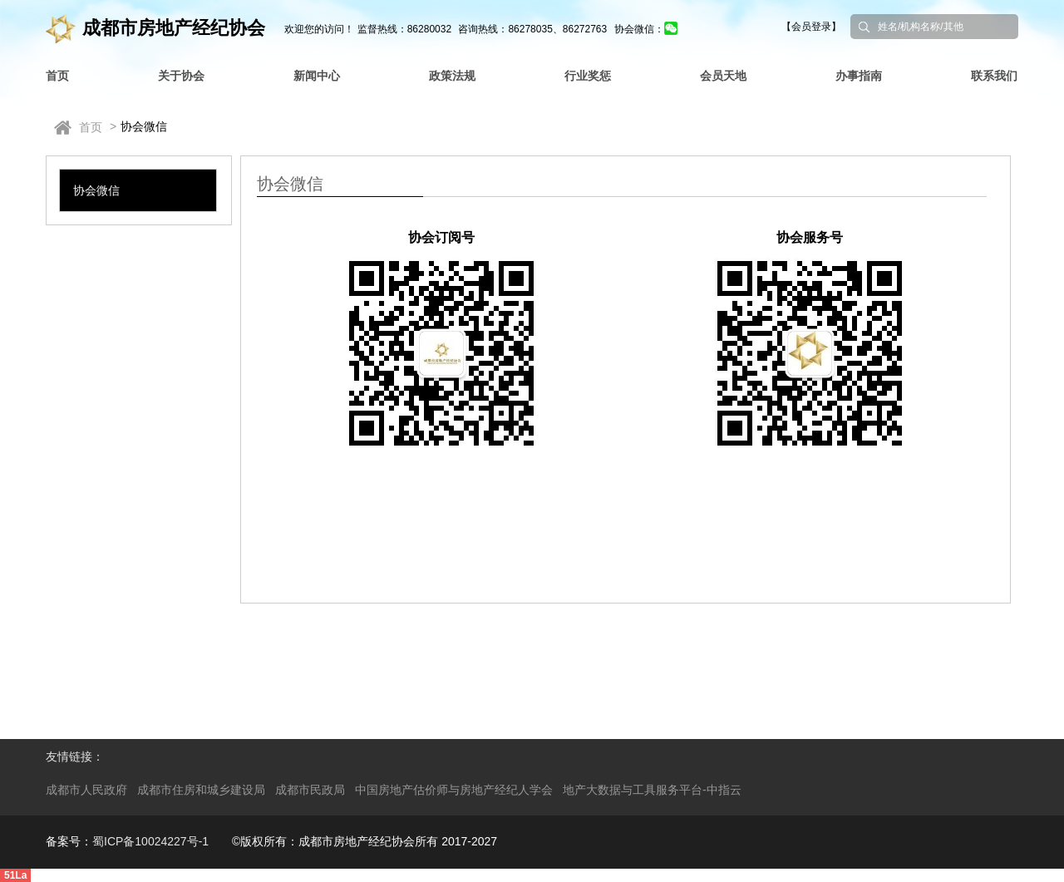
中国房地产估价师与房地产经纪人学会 (454, 789)
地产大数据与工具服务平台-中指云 (652, 789)
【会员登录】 (811, 26)
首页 (90, 127)
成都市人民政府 (86, 789)
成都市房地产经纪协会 (155, 27)
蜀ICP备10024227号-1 (150, 841)
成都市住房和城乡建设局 (201, 789)
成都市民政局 (310, 789)
